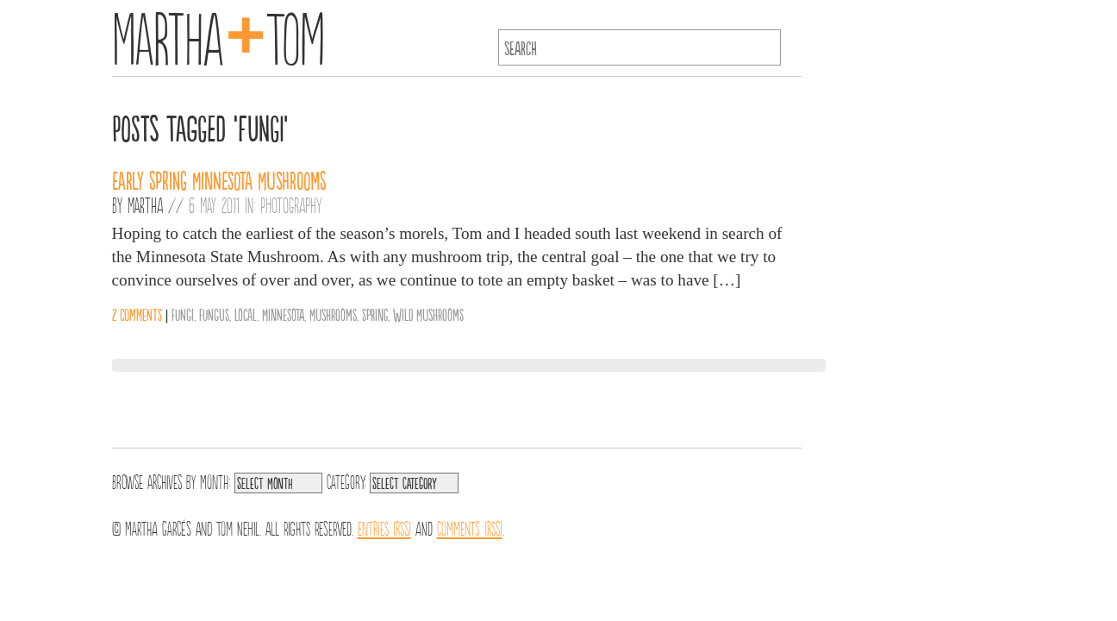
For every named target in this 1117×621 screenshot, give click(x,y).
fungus (214, 314)
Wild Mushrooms (428, 314)
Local (245, 314)
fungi (183, 314)
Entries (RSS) (384, 527)
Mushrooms (333, 314)
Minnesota (283, 314)
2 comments (137, 314)
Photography (291, 204)
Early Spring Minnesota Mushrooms (219, 179)
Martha (145, 204)
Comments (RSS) (469, 527)
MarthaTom (218, 34)
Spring (375, 314)
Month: (215, 480)
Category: (346, 480)
